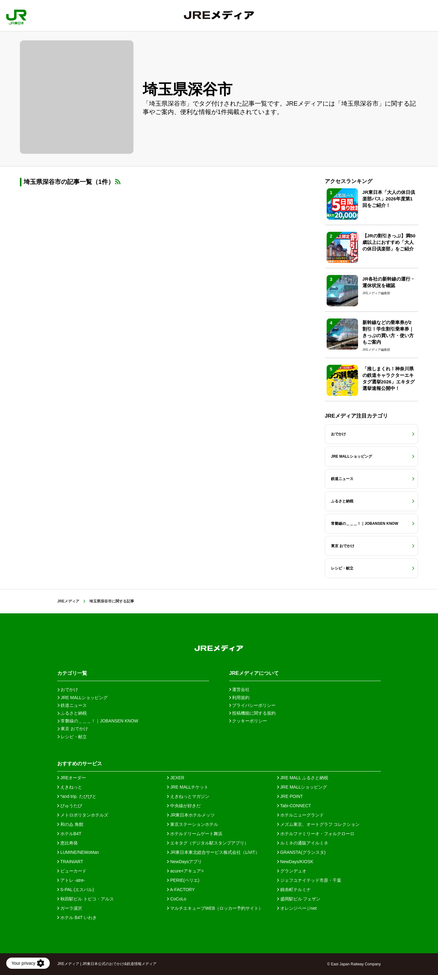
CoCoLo (176, 898)
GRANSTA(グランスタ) (301, 852)
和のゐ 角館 (70, 824)
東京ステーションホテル (192, 824)
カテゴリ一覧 (72, 673)
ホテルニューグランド (300, 815)
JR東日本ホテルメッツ (191, 815)
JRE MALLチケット (187, 787)
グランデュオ (291, 870)
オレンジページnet (297, 908)
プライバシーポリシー (252, 705)
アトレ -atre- (71, 880)
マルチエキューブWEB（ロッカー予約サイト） (215, 908)
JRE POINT (290, 796)
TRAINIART (70, 861)
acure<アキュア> (185, 870)
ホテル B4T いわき (77, 917)
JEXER (175, 777)
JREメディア (68, 601)
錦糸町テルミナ (294, 889)
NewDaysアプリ (184, 861)
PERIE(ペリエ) (183, 880)
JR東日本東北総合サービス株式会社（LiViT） (213, 852)
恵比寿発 (67, 843)
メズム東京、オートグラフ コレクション (318, 824)
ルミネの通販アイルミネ (302, 843)
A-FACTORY (181, 889)
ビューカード (71, 870)
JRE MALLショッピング (302, 787)
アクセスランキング (348, 181)
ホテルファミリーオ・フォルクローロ (315, 833)
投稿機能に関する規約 (252, 713)
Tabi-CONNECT (294, 805)
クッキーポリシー (248, 720)
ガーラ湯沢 (69, 908)
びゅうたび (69, 805)
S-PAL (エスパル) (75, 889)
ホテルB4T (69, 833)
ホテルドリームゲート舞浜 (194, 833)
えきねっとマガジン (188, 796)
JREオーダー (71, 777)
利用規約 (239, 697)
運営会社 (239, 689)
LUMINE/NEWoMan (78, 852)
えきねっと (69, 787)
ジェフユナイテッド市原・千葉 (309, 880)
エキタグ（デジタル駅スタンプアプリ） (208, 843)
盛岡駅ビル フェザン (299, 898)
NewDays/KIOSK (295, 861)
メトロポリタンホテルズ (82, 815)
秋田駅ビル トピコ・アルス (85, 898)
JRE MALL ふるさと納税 (302, 777)
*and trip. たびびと (76, 796)
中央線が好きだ (184, 805)
